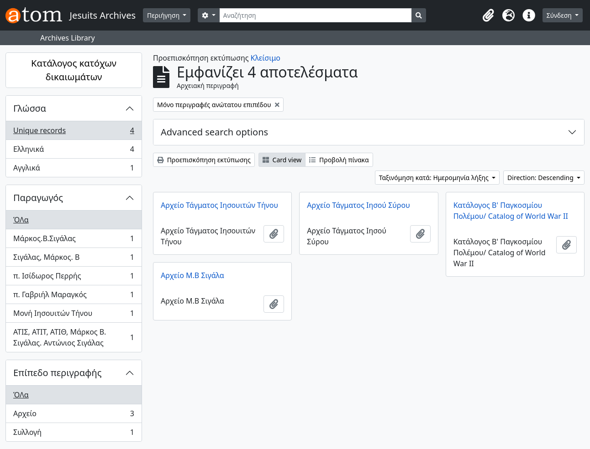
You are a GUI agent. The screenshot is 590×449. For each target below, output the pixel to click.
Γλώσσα (29, 108)
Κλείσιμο (265, 58)
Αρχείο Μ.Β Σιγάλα (192, 275)
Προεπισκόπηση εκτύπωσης (204, 159)
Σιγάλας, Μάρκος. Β (73, 259)
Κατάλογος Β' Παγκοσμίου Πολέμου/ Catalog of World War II (510, 210)
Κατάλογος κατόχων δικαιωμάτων (73, 70)
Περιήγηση (164, 15)
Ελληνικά (73, 151)
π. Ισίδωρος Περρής (73, 277)
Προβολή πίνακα (339, 159)
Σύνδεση (560, 15)
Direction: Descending (541, 177)
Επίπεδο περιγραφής (57, 372)
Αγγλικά (73, 169)
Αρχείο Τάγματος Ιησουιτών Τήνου (219, 205)
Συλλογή (73, 434)
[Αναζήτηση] (315, 15)
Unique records (73, 132)
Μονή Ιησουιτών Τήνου (73, 315)
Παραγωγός (38, 197)
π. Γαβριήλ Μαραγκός (73, 296)
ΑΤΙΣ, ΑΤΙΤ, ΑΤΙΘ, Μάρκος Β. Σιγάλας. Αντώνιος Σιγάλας (73, 337)
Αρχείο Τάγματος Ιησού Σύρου (358, 205)
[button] (489, 15)
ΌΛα (21, 220)
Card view (282, 159)
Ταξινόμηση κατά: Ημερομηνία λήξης (434, 177)
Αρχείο (73, 415)
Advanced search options (214, 132)
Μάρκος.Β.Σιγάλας (73, 240)
